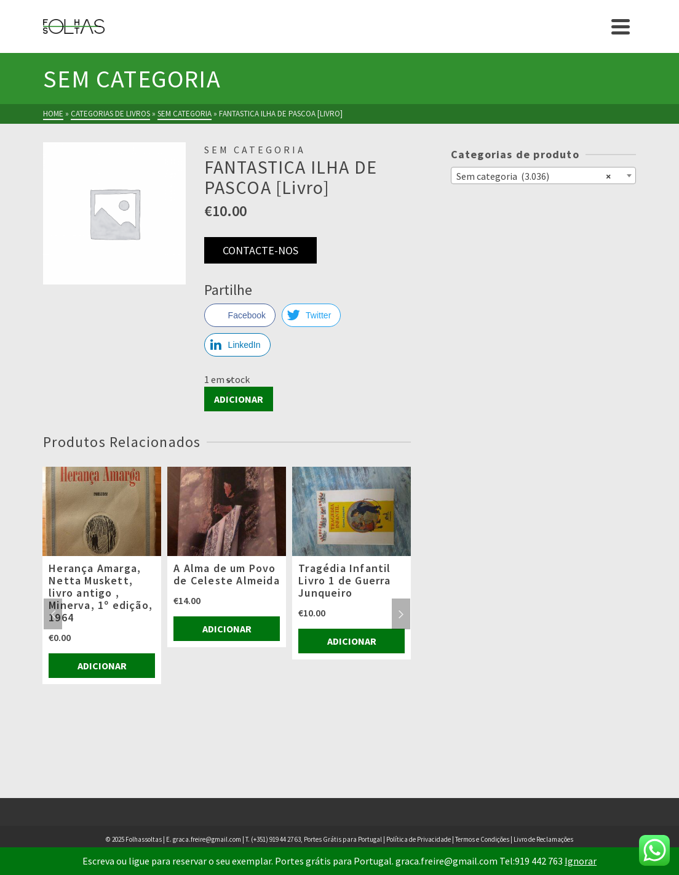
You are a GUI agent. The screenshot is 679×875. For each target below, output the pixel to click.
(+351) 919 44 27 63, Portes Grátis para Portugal (317, 839)
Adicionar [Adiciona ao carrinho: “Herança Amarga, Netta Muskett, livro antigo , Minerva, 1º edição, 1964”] (102, 665)
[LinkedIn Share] (237, 345)
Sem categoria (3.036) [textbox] (533, 175)
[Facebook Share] (240, 315)
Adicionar (238, 399)
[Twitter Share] (311, 315)
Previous (53, 614)
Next (401, 614)
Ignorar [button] (581, 861)
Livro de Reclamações (543, 839)
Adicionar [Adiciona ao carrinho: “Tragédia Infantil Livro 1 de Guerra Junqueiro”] (351, 641)
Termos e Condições (482, 839)
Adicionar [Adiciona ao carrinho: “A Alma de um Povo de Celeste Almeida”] (227, 629)
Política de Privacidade (418, 839)
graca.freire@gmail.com (207, 839)
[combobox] (543, 175)
